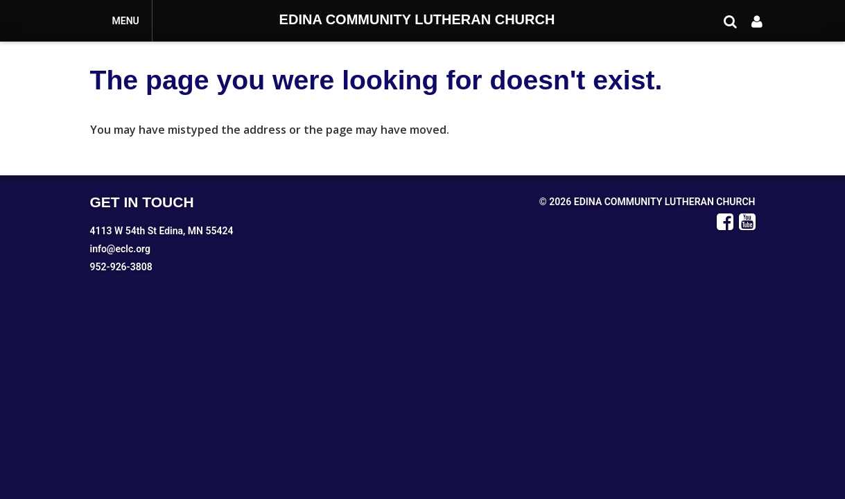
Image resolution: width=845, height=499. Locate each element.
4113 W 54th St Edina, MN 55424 (162, 230)
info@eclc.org (120, 248)
